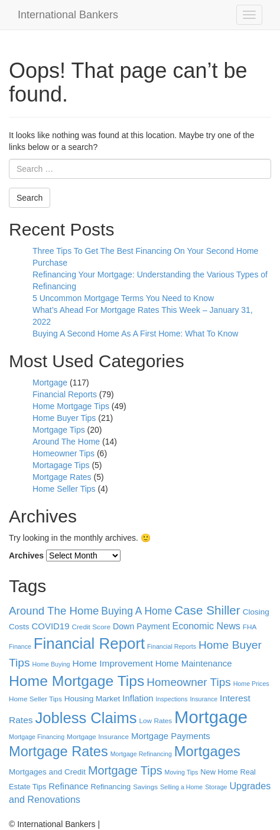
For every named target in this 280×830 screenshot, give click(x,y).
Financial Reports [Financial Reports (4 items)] (171, 646)
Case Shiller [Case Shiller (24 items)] (207, 610)
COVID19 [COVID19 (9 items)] (50, 626)
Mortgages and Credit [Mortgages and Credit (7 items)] (47, 771)
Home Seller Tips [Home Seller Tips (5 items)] (35, 699)
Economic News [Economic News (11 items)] (206, 625)
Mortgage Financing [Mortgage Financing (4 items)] (36, 736)
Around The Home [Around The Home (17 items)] (54, 610)
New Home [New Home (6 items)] (218, 771)
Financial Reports (64, 394)
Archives (26, 555)
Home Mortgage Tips (70, 406)
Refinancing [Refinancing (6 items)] (111, 786)
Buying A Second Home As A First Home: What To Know (135, 333)
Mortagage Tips (61, 465)
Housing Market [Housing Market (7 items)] (92, 698)
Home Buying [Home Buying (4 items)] (51, 664)
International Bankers (68, 15)
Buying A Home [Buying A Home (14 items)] (136, 611)
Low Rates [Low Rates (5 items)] (155, 721)
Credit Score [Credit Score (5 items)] (90, 627)
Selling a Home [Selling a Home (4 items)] (181, 786)
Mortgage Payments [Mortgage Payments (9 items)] (170, 736)
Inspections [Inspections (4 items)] (172, 698)
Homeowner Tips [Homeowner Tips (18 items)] (188, 682)
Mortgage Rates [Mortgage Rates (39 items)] (58, 751)
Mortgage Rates (62, 477)
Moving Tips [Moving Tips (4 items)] (181, 772)
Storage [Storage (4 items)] (216, 786)
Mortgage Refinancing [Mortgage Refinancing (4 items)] (141, 753)
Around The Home (66, 441)
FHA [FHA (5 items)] (250, 627)
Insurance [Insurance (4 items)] (203, 698)
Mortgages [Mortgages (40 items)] (207, 751)
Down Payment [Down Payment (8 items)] (141, 626)
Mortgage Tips (58, 429)
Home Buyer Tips (64, 418)
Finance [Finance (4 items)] (20, 646)
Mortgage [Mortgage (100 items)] (211, 717)
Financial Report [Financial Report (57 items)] (89, 643)
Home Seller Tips (64, 489)
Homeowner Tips (63, 453)
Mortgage (49, 382)
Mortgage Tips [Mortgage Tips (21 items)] (125, 770)
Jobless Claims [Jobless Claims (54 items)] (85, 718)
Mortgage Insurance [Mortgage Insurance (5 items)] (98, 737)
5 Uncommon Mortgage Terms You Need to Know (123, 298)
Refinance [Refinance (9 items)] (68, 786)
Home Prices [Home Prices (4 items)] (251, 683)
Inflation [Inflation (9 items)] (137, 698)
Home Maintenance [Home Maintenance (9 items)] (193, 663)
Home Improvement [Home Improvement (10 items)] (112, 663)
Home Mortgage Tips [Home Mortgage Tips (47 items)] (76, 681)
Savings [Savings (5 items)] (145, 787)
